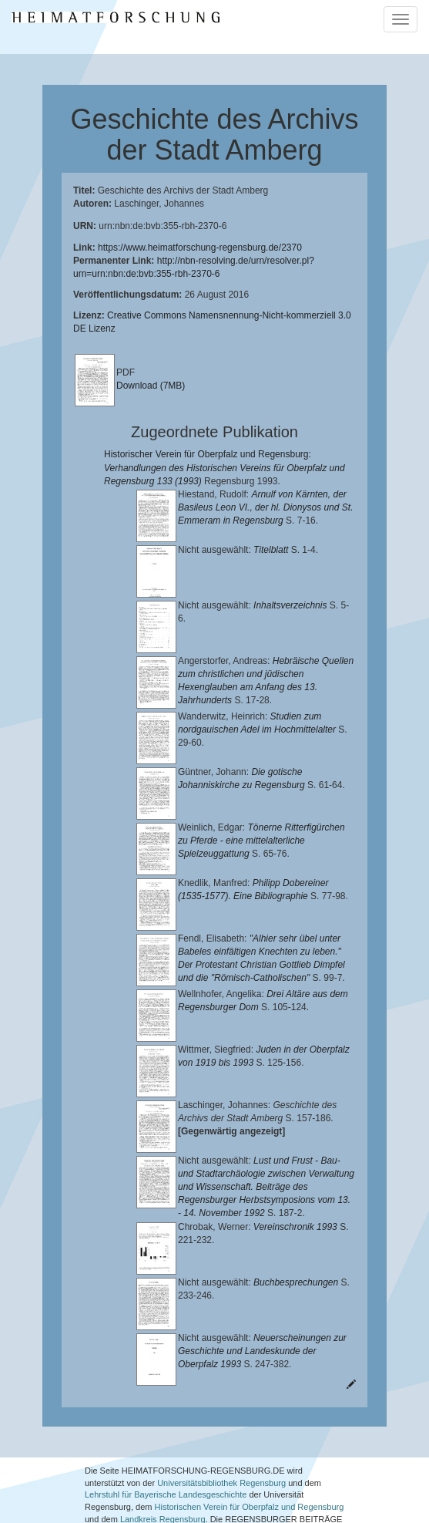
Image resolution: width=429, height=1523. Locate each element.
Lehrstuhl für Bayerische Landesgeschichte (165, 1429)
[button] (4, 1517)
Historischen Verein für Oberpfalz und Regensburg (249, 1440)
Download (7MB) (150, 385)
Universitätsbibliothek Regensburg (221, 1416)
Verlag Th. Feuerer (283, 1465)
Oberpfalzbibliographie (127, 1489)
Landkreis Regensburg (163, 1452)
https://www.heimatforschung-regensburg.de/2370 (200, 247)
